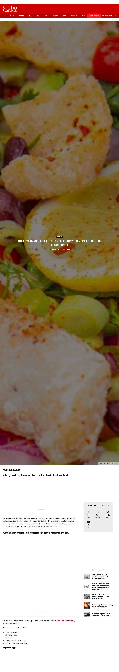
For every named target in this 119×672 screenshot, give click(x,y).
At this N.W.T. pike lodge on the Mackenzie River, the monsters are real (101, 577)
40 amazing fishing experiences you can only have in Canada (100, 597)
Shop (83, 15)
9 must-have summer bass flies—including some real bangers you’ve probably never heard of (101, 587)
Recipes (55, 15)
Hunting (21, 15)
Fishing (12, 15)
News (46, 15)
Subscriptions (94, 15)
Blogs (64, 15)
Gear (38, 15)
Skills (30, 15)
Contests (74, 15)
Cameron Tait (56, 249)
